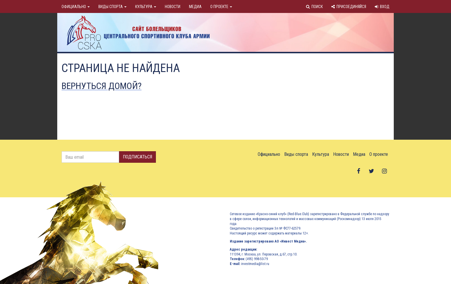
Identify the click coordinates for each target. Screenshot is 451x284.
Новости (172, 6)
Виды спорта (112, 6)
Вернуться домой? (102, 85)
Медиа (195, 6)
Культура (145, 6)
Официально (76, 6)
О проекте (221, 6)
